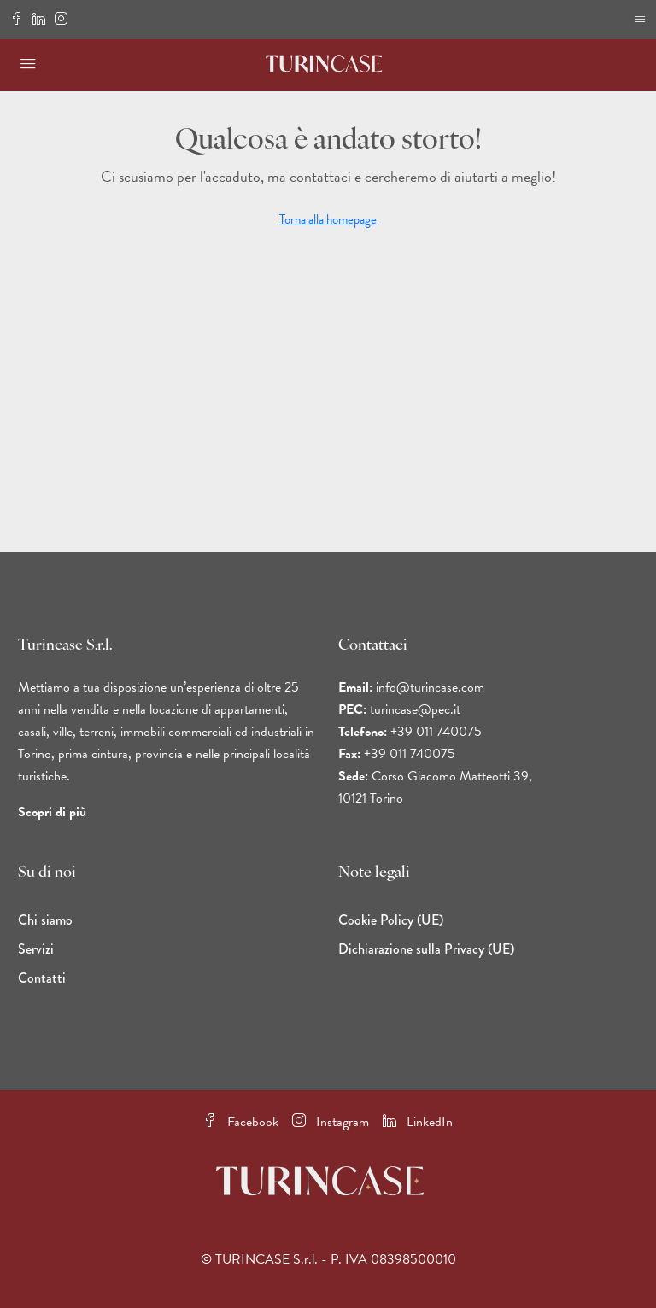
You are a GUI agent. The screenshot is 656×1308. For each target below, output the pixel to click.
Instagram (330, 1122)
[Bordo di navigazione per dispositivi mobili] (640, 19)
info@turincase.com (430, 687)
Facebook (240, 1122)
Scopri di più (52, 812)
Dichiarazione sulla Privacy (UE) (426, 949)
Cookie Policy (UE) (390, 920)
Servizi (36, 949)
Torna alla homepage (328, 219)
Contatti (42, 978)
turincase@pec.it (415, 709)
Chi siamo (45, 920)
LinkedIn (418, 1122)
